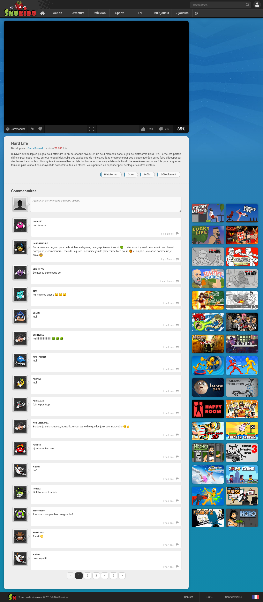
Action (57, 13)
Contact (188, 597)
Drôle (147, 174)
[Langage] (255, 597)
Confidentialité (233, 597)
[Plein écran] (92, 129)
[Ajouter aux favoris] (40, 129)
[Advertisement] (225, 82)
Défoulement (168, 174)
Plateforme (110, 174)
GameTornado (36, 148)
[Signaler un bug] (32, 129)
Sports (119, 13)
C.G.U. (209, 597)
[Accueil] (42, 13)
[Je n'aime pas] (165, 129)
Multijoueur (161, 13)
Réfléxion (99, 13)
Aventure (78, 13)
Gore (131, 174)
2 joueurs (182, 13)
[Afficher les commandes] (16, 129)
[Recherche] (247, 4)
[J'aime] (148, 129)
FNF (140, 13)
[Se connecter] (257, 4)
